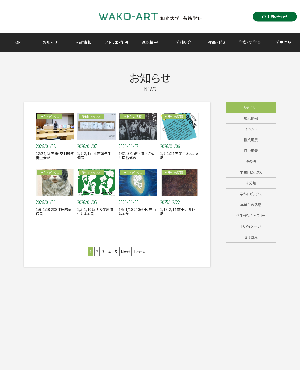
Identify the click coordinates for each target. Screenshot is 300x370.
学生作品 (283, 42)
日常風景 (251, 150)
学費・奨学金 (250, 42)
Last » (139, 252)
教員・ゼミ (216, 42)
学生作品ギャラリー (251, 215)
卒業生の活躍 (250, 204)
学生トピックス (251, 172)
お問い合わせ (274, 16)
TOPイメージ (251, 226)
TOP (17, 42)
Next (125, 252)
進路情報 (150, 42)
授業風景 (251, 139)
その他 (251, 161)
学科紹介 (183, 42)
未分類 (251, 183)
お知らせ (50, 42)
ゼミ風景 (251, 237)
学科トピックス (251, 193)
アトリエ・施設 (116, 42)
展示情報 (251, 118)
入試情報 (83, 42)
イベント (251, 128)
